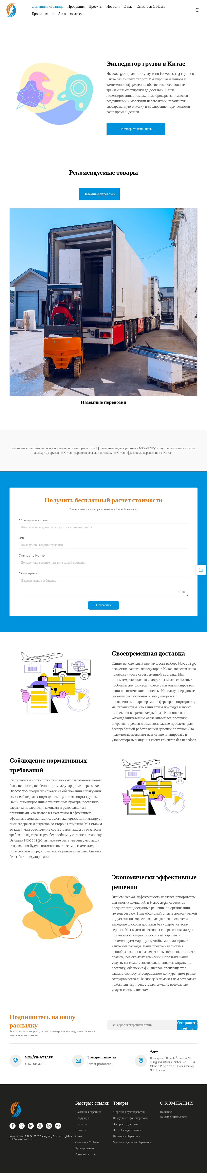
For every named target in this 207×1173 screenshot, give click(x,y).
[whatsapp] (58, 1126)
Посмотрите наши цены (135, 128)
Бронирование (43, 13)
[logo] (11, 9)
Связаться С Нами (150, 6)
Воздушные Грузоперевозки (131, 1118)
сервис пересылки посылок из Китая (100, 452)
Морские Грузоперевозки (129, 1112)
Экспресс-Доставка (125, 1124)
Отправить (103, 605)
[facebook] (13, 1126)
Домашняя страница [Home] (47, 6)
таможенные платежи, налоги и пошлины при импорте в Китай (54, 448)
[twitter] (22, 1126)
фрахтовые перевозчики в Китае (149, 452)
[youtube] (40, 1126)
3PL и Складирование (127, 1130)
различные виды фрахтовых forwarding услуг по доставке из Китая (148, 448)
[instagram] (49, 1126)
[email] (100, 1064)
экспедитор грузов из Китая (53, 452)
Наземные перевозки (103, 402)
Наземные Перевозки (126, 1136)
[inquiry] (201, 570)
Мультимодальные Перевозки (132, 1142)
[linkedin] (31, 1126)
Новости (112, 6)
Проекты (95, 6)
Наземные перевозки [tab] (99, 194)
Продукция (76, 6)
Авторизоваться (70, 13)
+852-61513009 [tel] (35, 1064)
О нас (128, 6)
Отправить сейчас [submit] (187, 1025)
